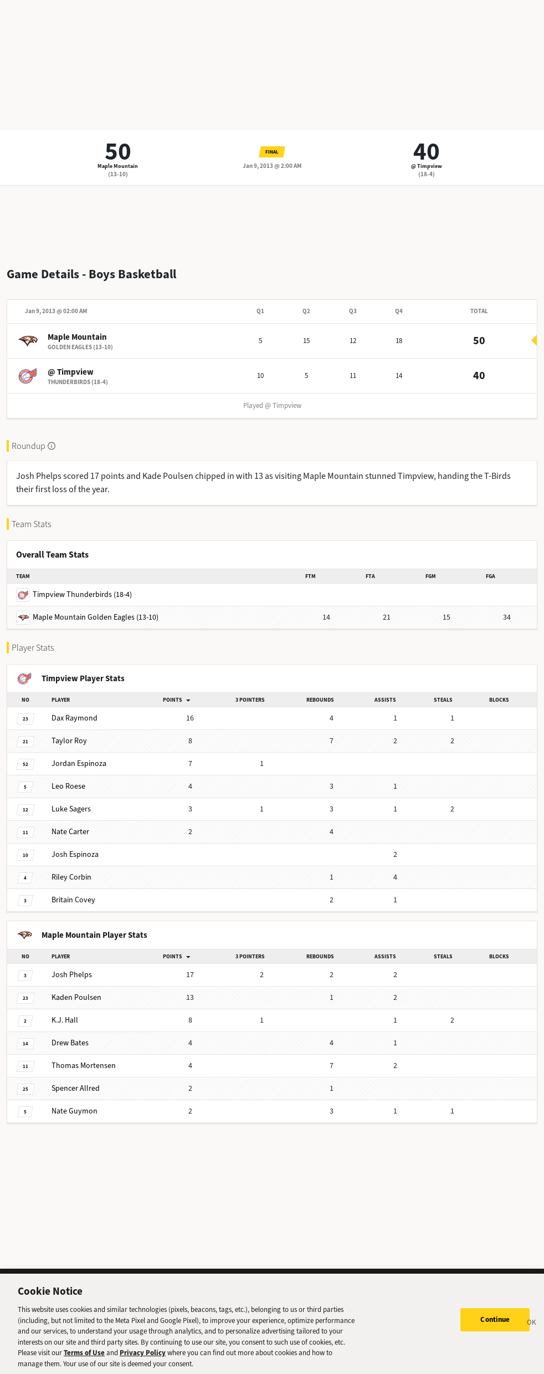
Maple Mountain (117, 166)
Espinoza (79, 763)
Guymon (74, 1111)
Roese (68, 786)
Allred (76, 1088)
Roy (69, 740)
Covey (73, 900)
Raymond (74, 718)
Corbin (71, 877)
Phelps (72, 974)
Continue (495, 1325)
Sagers (71, 809)
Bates (70, 1043)
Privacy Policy (143, 1357)
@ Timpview (426, 166)
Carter (70, 831)
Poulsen (76, 997)
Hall (65, 1020)
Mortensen (84, 1065)
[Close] (532, 1329)
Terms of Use (84, 1357)
